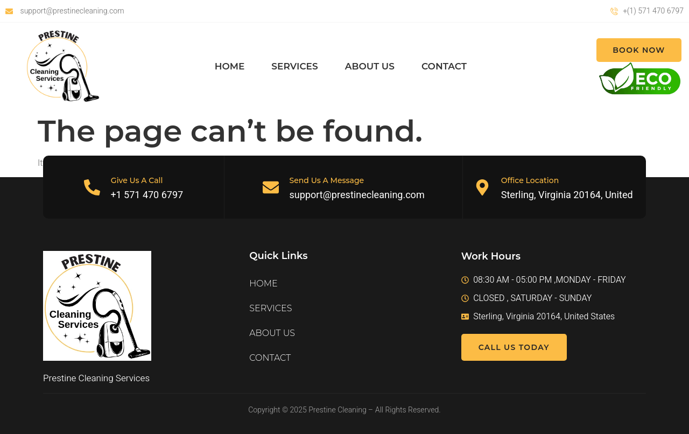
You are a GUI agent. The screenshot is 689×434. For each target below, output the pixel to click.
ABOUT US (370, 66)
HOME (230, 66)
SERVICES (294, 66)
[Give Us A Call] (92, 187)
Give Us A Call (137, 180)
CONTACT (444, 66)
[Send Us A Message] (271, 187)
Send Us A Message (327, 180)
